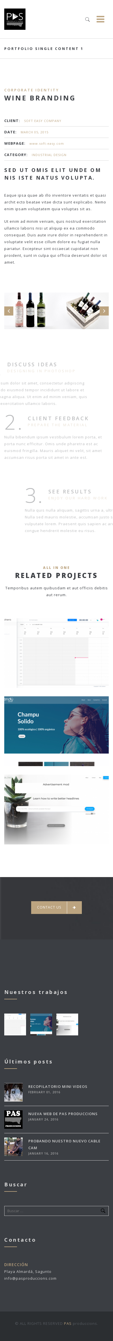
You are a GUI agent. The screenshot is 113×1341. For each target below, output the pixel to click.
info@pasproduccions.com (30, 1278)
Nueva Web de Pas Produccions (63, 1113)
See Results (79, 491)
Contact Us (56, 907)
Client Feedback (58, 414)
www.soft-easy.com (46, 143)
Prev (8, 311)
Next (104, 311)
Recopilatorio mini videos (58, 1086)
